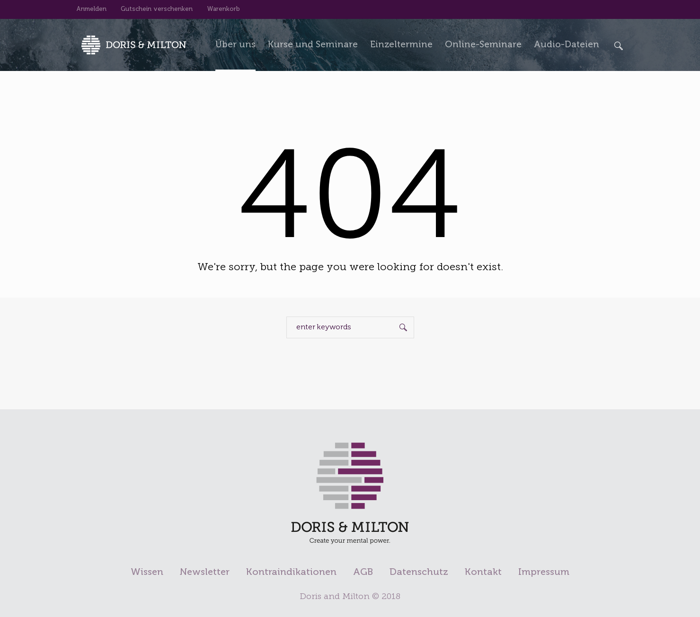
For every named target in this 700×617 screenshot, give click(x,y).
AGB (363, 572)
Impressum (543, 572)
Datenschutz (419, 572)
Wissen (147, 572)
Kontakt (483, 572)
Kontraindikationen (291, 572)
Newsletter (205, 572)
